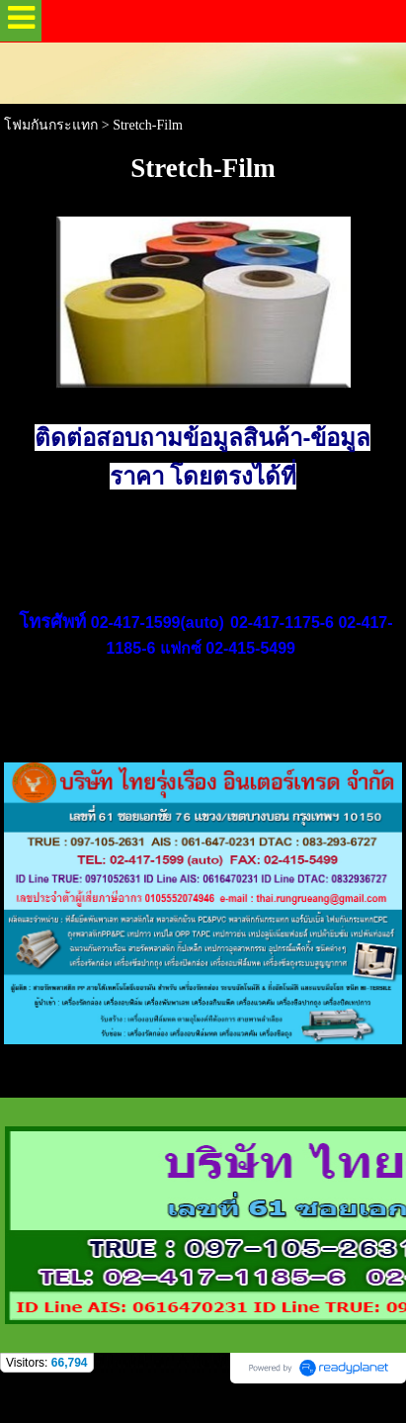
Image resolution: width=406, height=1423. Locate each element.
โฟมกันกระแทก (51, 125)
